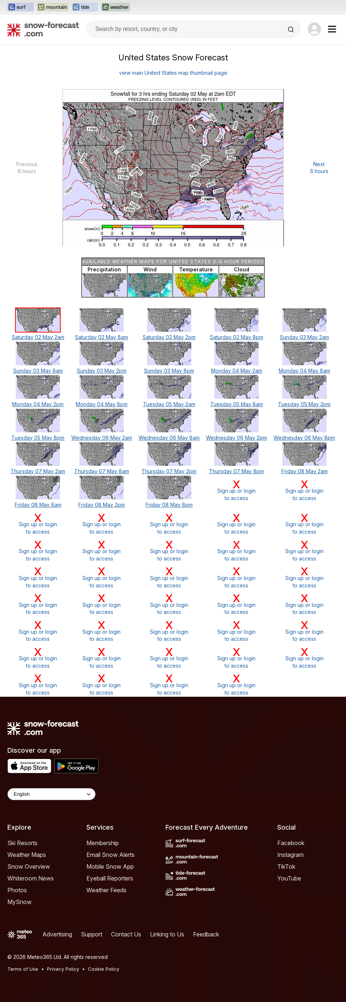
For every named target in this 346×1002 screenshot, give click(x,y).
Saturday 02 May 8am (101, 337)
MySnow (19, 902)
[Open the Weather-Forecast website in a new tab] (115, 7)
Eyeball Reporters (109, 878)
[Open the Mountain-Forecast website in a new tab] (53, 7)
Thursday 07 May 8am (101, 471)
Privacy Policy (63, 969)
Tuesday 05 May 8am (236, 404)
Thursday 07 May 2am (38, 471)
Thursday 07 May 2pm (169, 471)
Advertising (57, 934)
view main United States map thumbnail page (173, 73)
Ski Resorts (22, 843)
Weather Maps (26, 854)
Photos (17, 890)
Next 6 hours (319, 168)
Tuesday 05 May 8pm (37, 438)
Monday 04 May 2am (236, 371)
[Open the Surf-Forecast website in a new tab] (20, 7)
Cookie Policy (103, 969)
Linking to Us (167, 934)
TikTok (286, 866)
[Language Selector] (51, 794)
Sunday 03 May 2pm (101, 371)
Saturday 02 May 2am (38, 337)
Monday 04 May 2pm (38, 404)
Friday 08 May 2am (304, 471)
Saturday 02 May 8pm (236, 337)
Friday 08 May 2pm (101, 505)
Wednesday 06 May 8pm (304, 438)
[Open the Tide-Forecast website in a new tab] (85, 7)
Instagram (290, 854)
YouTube (289, 878)
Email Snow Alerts (110, 854)
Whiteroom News (30, 878)
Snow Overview (28, 866)
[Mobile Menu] (332, 29)
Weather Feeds (106, 890)
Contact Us (126, 934)
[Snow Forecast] (43, 29)
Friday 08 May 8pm (169, 505)
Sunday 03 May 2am (304, 337)
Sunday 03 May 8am (38, 371)
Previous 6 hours (27, 168)
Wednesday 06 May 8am (169, 438)
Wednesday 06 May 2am (101, 438)
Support (91, 934)
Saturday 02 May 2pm (169, 337)
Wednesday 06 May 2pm (236, 438)
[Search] (291, 29)
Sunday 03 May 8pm (169, 371)
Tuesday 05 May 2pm (304, 404)
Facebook (290, 843)
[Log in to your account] (314, 29)
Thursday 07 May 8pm (236, 471)
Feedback (206, 934)
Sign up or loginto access (236, 490)
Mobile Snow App (110, 866)
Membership (102, 843)
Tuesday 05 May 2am (169, 404)
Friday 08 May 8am (38, 505)
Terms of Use (22, 969)
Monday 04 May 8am (304, 371)
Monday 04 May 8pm (102, 404)
